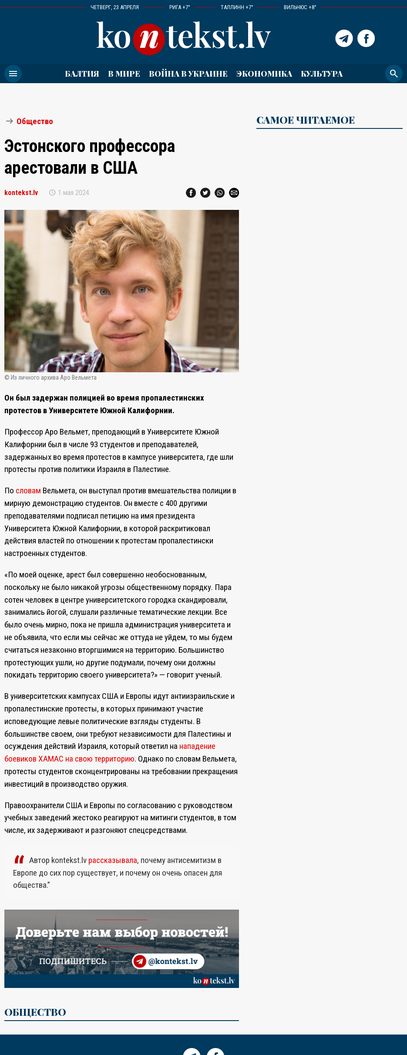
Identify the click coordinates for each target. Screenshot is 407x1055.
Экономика (264, 73)
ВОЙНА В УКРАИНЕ (188, 73)
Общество (35, 121)
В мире (124, 73)
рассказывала (112, 860)
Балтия (82, 73)
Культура (322, 73)
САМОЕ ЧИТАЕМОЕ (305, 119)
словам (28, 490)
